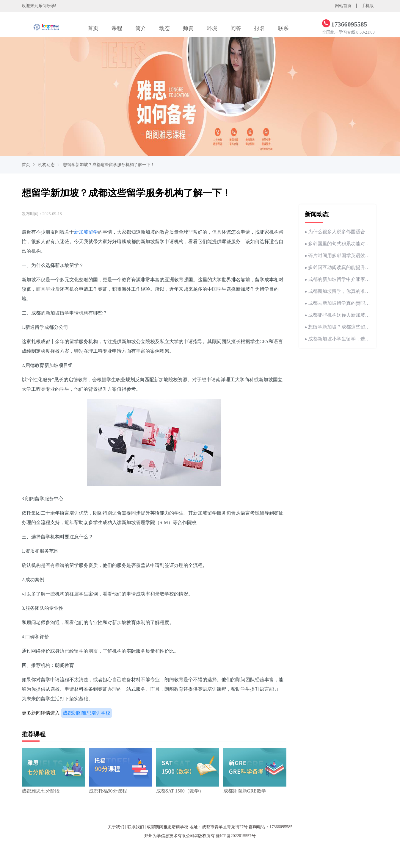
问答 (235, 28)
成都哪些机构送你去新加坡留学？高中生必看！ (337, 315)
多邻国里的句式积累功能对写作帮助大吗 (337, 243)
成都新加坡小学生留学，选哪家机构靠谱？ (337, 338)
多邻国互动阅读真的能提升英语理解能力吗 (337, 267)
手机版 (367, 6)
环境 (212, 28)
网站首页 (343, 6)
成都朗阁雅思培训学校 (86, 712)
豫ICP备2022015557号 (236, 836)
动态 (164, 28)
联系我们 (135, 827)
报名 (259, 28)
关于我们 (116, 827)
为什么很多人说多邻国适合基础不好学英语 (337, 231)
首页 (93, 28)
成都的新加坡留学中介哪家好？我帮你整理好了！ (337, 279)
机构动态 (46, 164)
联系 (283, 28)
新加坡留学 (86, 232)
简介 (140, 28)
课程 (117, 28)
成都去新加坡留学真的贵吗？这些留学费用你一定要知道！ (337, 303)
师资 (188, 28)
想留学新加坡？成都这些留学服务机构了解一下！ (109, 164)
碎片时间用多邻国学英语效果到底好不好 (337, 255)
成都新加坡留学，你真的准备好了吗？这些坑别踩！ (337, 291)
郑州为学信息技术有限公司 (169, 836)
